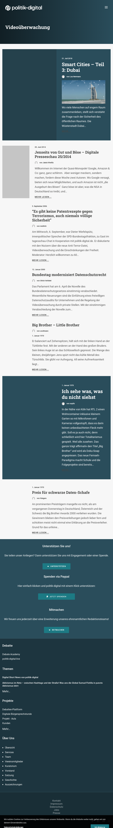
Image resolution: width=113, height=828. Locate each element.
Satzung (9, 775)
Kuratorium (11, 766)
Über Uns (8, 738)
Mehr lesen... (43, 197)
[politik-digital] (23, 8)
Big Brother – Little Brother (55, 325)
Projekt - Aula (9, 718)
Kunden (6, 723)
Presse (56, 813)
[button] (106, 7)
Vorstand (9, 770)
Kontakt (56, 800)
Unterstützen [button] (56, 566)
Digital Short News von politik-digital (20, 677)
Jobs (56, 810)
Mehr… (6, 691)
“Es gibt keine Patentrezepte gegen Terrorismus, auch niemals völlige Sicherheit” (62, 215)
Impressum (56, 803)
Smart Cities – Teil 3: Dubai (83, 67)
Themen (7, 669)
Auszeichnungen (13, 784)
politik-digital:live (11, 658)
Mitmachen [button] (56, 630)
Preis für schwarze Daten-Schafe (61, 492)
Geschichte (10, 780)
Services (9, 752)
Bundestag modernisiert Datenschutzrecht (69, 274)
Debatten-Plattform (12, 709)
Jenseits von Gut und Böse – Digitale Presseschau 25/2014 (67, 154)
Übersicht (10, 747)
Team (8, 756)
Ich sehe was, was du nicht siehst (82, 394)
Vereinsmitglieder (14, 761)
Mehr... (66, 131)
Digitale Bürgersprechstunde (17, 714)
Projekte (7, 701)
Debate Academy (11, 654)
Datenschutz (56, 806)
